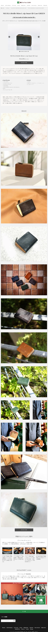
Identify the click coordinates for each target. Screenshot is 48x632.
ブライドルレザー (6, 89)
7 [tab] (28, 51)
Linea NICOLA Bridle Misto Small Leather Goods (18, 8)
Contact (27, 629)
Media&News (17, 629)
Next (39, 37)
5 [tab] (25, 51)
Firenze (18, 5)
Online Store (40, 5)
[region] (24, 37)
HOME (3, 8)
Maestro (2, 5)
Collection (28, 5)
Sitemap (31, 629)
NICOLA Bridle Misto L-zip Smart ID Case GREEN (36, 8)
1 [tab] (19, 51)
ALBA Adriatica (8, 5)
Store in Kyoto (34, 5)
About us (23, 629)
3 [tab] (22, 51)
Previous (9, 37)
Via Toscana (14, 5)
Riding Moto (23, 5)
